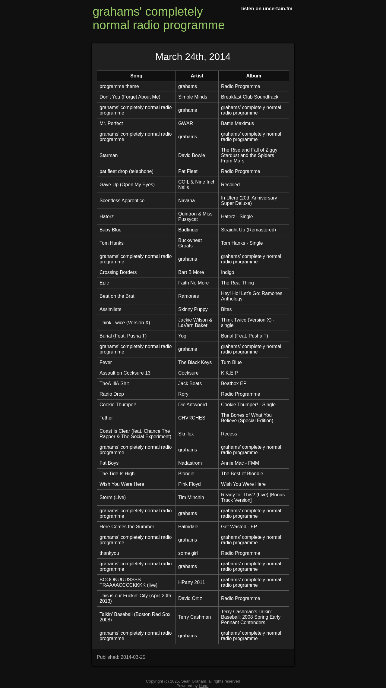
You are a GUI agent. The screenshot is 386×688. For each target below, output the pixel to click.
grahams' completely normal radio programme (159, 18)
